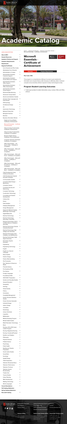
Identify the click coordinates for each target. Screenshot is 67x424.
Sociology (5, 356)
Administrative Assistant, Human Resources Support (10, 78)
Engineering (6, 244)
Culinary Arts (6, 199)
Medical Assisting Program (9, 318)
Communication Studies (9, 179)
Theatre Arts (6, 372)
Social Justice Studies (8, 351)
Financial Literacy (7, 266)
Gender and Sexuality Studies (10, 280)
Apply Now (61, 57)
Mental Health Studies (8, 320)
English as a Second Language (8, 251)
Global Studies (6, 288)
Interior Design (6, 305)
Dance (4, 201)
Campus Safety (22, 413)
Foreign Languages (8, 273)
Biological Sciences (8, 113)
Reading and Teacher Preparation (8, 349)
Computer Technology (8, 191)
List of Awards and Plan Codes (11, 68)
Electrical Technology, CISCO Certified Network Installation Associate (10, 223)
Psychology (6, 343)
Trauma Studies (7, 375)
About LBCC (5, 54)
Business (5, 115)
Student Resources (7, 57)
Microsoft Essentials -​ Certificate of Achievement (12, 124)
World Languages (7, 383)
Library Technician (7, 312)
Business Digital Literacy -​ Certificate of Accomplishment (11, 136)
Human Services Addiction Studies (9, 298)
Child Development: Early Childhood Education (9, 173)
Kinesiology (6, 309)
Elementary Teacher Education (8, 241)
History (5, 291)
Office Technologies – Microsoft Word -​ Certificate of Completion (12, 169)
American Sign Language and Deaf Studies (10, 99)
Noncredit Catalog (6, 392)
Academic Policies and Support (10, 59)
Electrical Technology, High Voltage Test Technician (9, 230)
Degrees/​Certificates (7, 65)
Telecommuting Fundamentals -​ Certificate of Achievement (12, 128)
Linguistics (5, 314)
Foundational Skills (7, 275)
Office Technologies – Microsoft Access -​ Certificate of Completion (12, 150)
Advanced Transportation (9, 94)
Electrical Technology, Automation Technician (8, 218)
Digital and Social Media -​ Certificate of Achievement (10, 120)
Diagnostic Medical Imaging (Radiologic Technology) (10, 210)
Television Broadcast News (9, 362)
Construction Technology (9, 193)
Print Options (52, 57)
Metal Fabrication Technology (10, 322)
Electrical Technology (8, 215)
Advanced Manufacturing (9, 92)
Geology (5, 286)
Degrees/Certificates (34, 50)
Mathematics (6, 316)
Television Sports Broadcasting (7, 370)
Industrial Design (7, 303)
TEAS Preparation (7, 360)
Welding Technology (8, 381)
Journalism (5, 307)
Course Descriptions (7, 386)
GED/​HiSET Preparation (9, 277)
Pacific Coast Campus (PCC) (41, 413)
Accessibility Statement (23, 403)
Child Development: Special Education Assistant (10, 176)
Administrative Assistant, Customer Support (9, 75)
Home (25, 50)
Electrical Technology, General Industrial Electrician (10, 227)
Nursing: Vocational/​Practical (10, 333)
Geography (6, 284)
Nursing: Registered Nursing (10, 330)
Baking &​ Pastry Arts (8, 111)
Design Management (8, 207)
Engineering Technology (9, 246)
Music (4, 325)
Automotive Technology (9, 109)
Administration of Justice (9, 72)
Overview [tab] (30, 71)
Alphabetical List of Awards (10, 70)
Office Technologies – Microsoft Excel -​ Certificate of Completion (12, 154)
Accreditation (21, 405)
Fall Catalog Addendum (8, 388)
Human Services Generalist (9, 301)
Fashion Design (7, 256)
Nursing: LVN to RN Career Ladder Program (10, 327)
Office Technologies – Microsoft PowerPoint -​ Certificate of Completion (12, 165)
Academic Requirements (8, 61)
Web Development (7, 379)
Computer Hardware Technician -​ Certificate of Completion (12, 140)
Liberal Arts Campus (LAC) (56, 413)
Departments (5, 63)
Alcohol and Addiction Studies (10, 96)
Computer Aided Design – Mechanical (9, 182)
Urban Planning (7, 377)
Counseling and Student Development (9, 196)
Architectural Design (8, 104)
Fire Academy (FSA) (8, 269)
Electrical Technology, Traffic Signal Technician (10, 238)
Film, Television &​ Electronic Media (10, 264)
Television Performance (9, 365)
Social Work (6, 354)
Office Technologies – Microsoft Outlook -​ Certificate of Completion (12, 159)
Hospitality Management (9, 295)
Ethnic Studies (6, 254)
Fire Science (6, 271)
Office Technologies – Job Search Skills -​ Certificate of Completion (11, 145)
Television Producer (8, 367)
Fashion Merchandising (9, 259)
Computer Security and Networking (9, 188)
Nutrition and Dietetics (8, 335)
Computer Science (7, 185)
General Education (7, 282)
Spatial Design (6, 358)
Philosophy (6, 337)
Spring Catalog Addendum (9, 390)
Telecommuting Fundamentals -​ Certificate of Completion (12, 132)
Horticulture (6, 293)
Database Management (9, 205)
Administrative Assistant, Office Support (9, 82)
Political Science (7, 341)
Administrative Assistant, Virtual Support (9, 89)
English (5, 248)
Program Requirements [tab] (47, 71)
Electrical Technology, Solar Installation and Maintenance (10, 234)
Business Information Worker (10, 117)
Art (3, 107)
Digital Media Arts (7, 213)
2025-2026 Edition (7, 52)
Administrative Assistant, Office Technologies (9, 86)
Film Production (7, 261)
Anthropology (6, 102)
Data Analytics (6, 203)
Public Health (6, 346)
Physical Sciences (7, 339)
